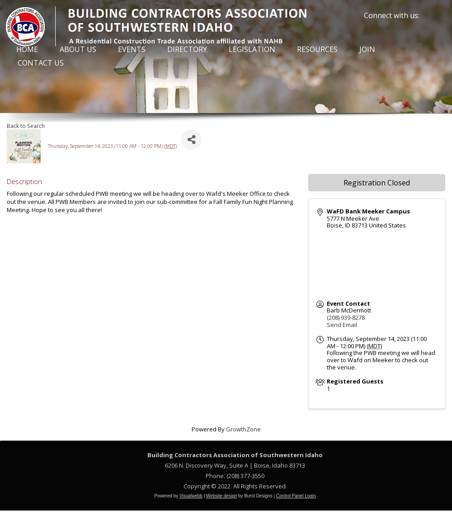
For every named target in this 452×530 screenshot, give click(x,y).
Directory (187, 49)
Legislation (252, 49)
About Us (78, 49)
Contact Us (41, 63)
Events (132, 49)
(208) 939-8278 (346, 317)
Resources (317, 49)
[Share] (191, 139)
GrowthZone (243, 429)
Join (367, 49)
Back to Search (26, 125)
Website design (221, 495)
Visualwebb (190, 495)
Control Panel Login (296, 495)
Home (27, 49)
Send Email (342, 325)
